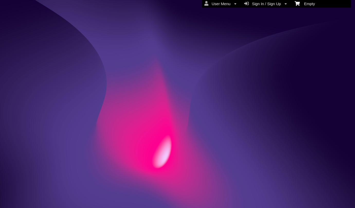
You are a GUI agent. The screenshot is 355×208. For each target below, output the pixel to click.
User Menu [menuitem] (220, 3)
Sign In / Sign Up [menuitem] (265, 3)
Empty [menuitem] (305, 3)
